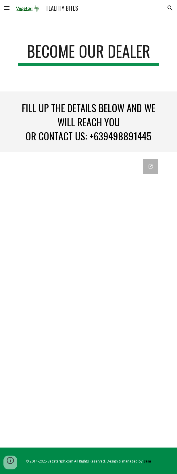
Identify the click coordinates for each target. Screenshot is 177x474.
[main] (88, 53)
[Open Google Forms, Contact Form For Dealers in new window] (150, 166)
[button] (7, 8)
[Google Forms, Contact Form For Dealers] (88, 300)
